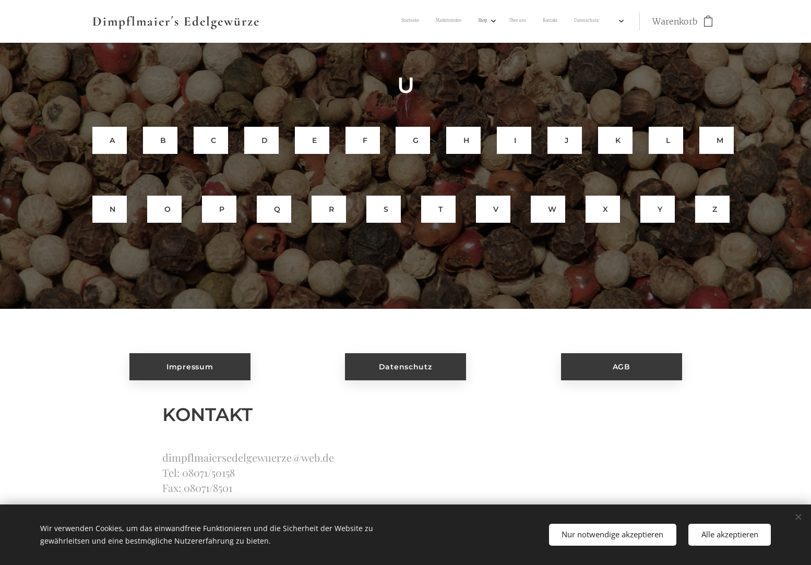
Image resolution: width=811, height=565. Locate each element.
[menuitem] (501, 21)
